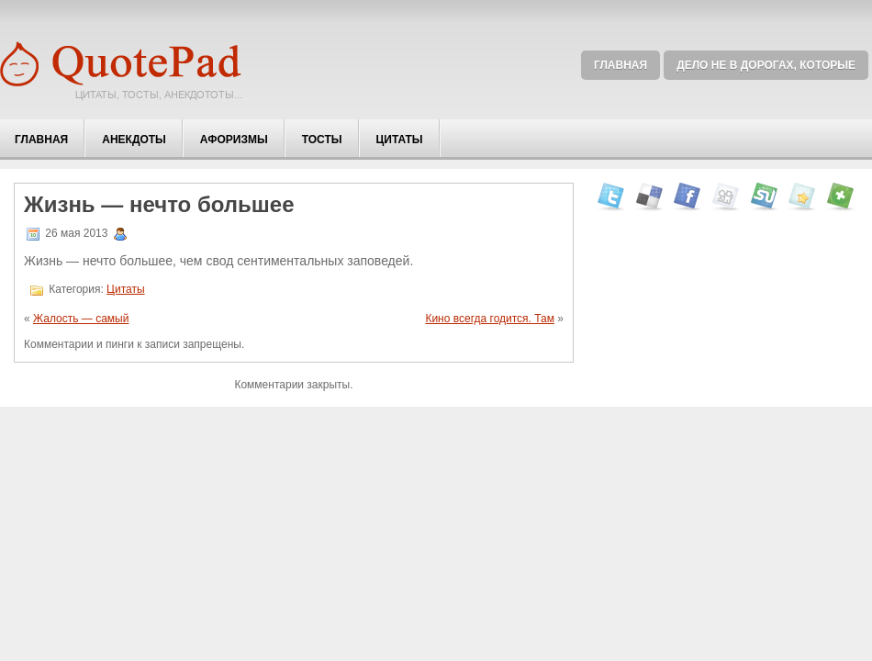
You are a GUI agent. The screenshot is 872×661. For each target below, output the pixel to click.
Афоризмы (234, 139)
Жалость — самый (81, 318)
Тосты (322, 139)
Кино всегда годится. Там (489, 318)
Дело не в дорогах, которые (765, 65)
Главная (620, 65)
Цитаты (399, 139)
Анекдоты (134, 139)
